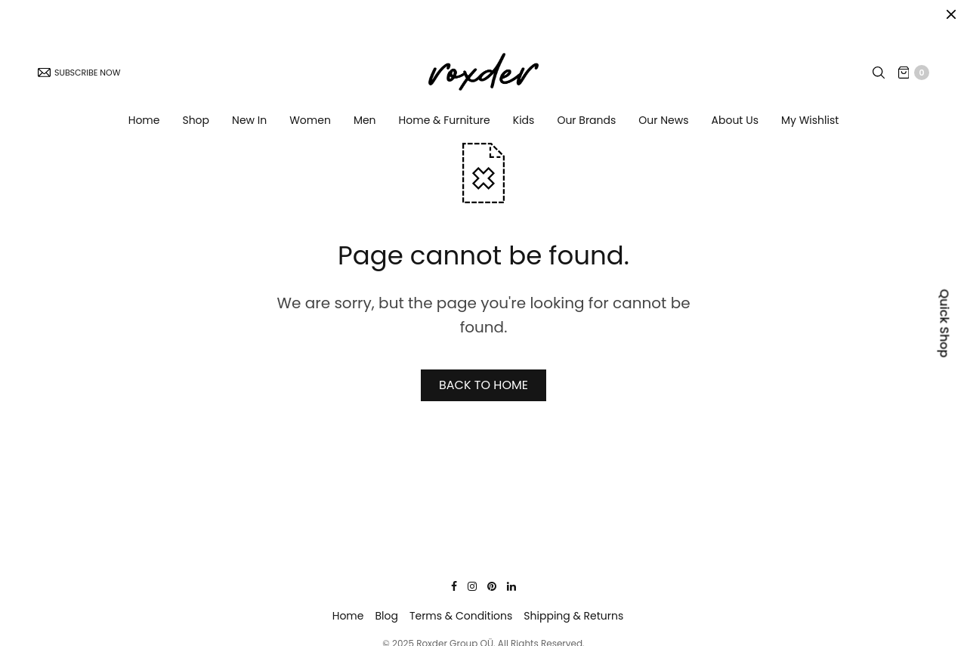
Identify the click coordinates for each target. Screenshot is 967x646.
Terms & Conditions (460, 615)
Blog (386, 615)
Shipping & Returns (573, 615)
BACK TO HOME (483, 385)
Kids (524, 123)
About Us (735, 123)
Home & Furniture (444, 123)
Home (144, 123)
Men (365, 123)
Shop (195, 123)
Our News (663, 123)
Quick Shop (944, 323)
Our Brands (586, 123)
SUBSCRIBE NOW (79, 76)
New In (249, 123)
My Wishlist (810, 123)
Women (310, 123)
